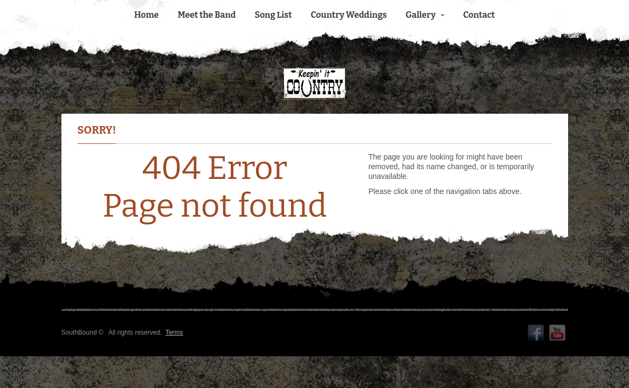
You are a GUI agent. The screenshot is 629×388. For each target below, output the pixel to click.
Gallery (425, 15)
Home (146, 15)
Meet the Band (207, 15)
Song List (273, 15)
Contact (479, 15)
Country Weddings (349, 15)
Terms (174, 332)
